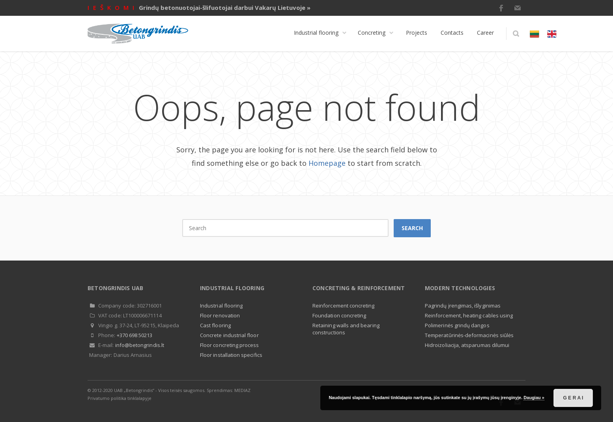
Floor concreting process (229, 345)
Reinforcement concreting (343, 305)
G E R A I (573, 398)
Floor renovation (220, 315)
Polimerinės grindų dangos (457, 325)
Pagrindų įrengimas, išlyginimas (463, 305)
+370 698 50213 (135, 335)
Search (412, 228)
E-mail (517, 8)
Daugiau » (533, 397)
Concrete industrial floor (229, 335)
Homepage (327, 163)
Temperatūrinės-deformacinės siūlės (469, 335)
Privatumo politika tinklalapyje (119, 398)
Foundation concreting (339, 315)
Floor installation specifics (231, 354)
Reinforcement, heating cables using (469, 315)
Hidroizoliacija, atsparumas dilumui (467, 345)
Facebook (501, 8)
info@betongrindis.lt (139, 345)
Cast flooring (215, 325)
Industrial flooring (221, 305)
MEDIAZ (242, 390)
